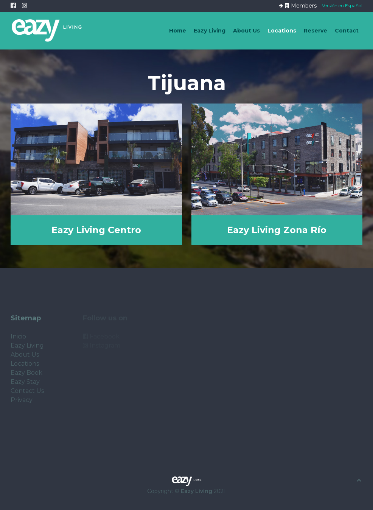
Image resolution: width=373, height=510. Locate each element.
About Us (246, 30)
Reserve (315, 30)
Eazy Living (209, 30)
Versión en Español (342, 5)
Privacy (22, 399)
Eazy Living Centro (96, 229)
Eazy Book (26, 372)
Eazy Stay (25, 381)
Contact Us (27, 390)
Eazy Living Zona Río (276, 229)
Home (177, 30)
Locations (281, 30)
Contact (347, 30)
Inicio (18, 336)
